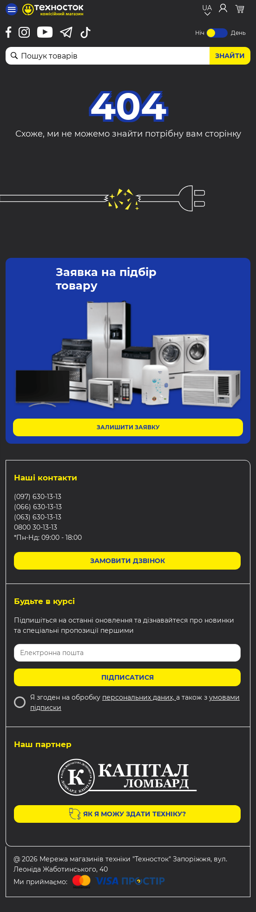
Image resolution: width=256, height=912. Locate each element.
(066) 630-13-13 (38, 507)
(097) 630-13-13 (37, 496)
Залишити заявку (128, 427)
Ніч (199, 32)
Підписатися (127, 677)
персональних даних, (139, 697)
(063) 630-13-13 (37, 517)
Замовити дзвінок (127, 561)
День (238, 32)
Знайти (230, 56)
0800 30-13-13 (35, 527)
